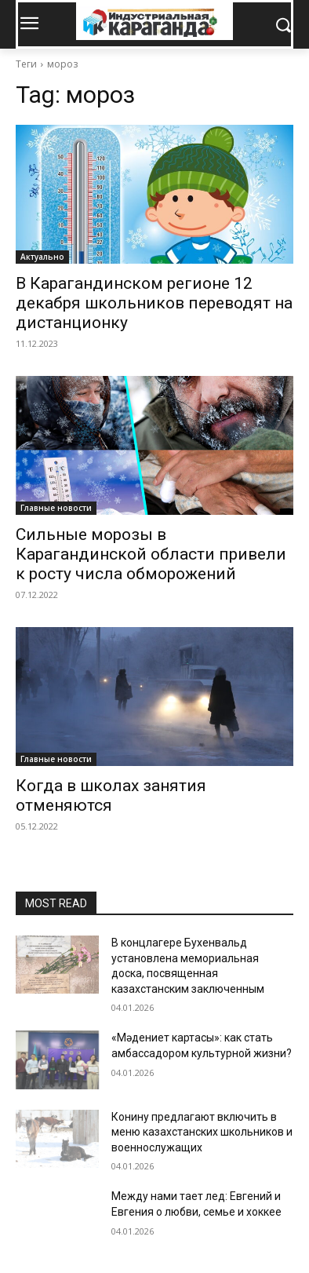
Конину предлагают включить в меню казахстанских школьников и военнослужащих (202, 1132)
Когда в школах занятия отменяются (111, 795)
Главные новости (56, 507)
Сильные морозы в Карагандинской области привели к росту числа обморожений (151, 554)
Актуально (42, 256)
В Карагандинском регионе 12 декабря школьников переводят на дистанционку (154, 303)
